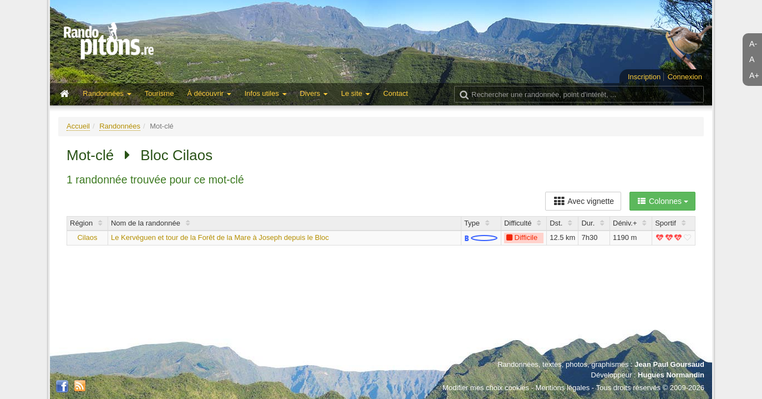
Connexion (685, 77)
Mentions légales (563, 387)
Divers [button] (314, 93)
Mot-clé (90, 155)
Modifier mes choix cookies (486, 387)
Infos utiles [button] (266, 93)
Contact (395, 93)
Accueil (78, 126)
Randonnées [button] (107, 93)
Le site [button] (355, 93)
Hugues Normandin (671, 375)
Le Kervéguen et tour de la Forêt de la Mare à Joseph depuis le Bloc (220, 237)
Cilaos (87, 237)
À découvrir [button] (209, 93)
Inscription (644, 77)
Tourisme (159, 93)
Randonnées (119, 126)
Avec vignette (583, 201)
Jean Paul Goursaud (669, 364)
